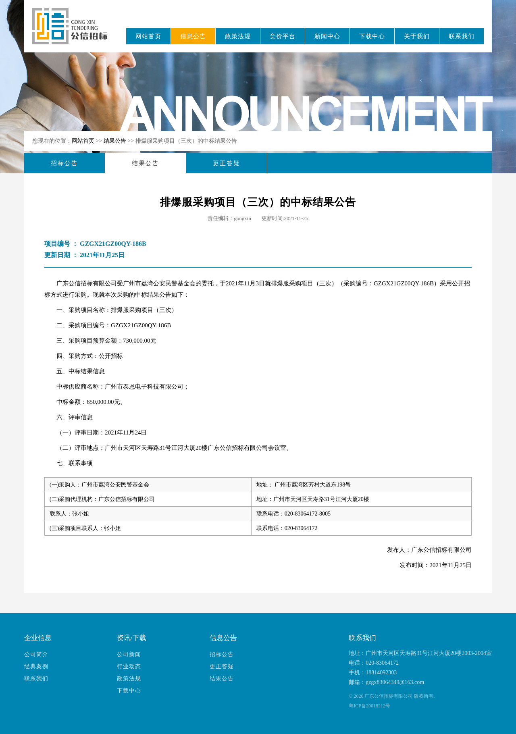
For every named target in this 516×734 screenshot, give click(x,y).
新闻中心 (327, 36)
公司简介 (36, 654)
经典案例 (36, 666)
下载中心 (372, 36)
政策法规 (238, 36)
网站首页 (148, 36)
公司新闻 (129, 654)
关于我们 (417, 36)
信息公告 (193, 36)
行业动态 (129, 666)
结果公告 (116, 141)
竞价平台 (282, 36)
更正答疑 (226, 163)
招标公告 (64, 163)
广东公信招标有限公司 (73, 31)
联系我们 (461, 36)
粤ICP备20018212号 (369, 706)
